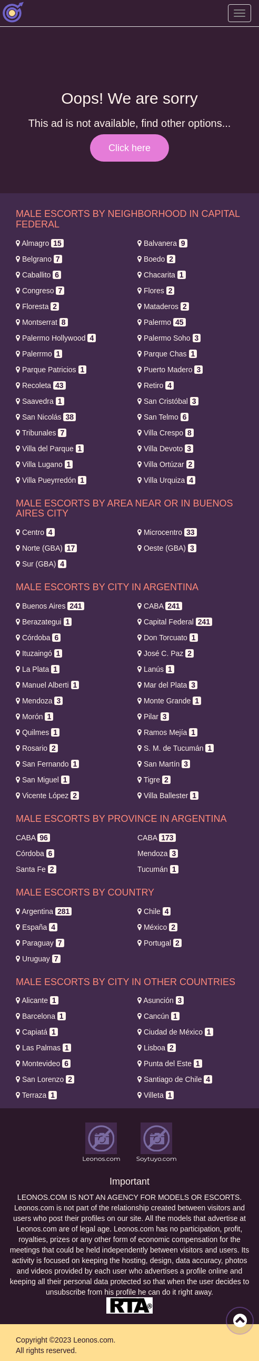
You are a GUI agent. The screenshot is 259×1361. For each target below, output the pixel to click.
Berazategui (44, 622)
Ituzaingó (39, 653)
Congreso (40, 290)
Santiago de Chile (174, 1079)
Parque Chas (167, 354)
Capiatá (37, 1032)
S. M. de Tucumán (175, 748)
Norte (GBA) (46, 548)
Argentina (44, 911)
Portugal (159, 943)
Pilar (153, 716)
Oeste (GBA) (166, 548)
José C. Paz (165, 653)
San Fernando (47, 764)
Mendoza (39, 701)
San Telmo (162, 417)
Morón (34, 716)
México (157, 927)
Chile (154, 911)
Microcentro (167, 532)
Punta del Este (169, 1063)
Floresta (37, 306)
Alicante (37, 1000)
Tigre (154, 780)
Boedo (156, 259)
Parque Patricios (51, 369)
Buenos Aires (50, 606)
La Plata (37, 669)
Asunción (160, 1000)
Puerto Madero (170, 369)
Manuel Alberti (47, 685)
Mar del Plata (167, 685)
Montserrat (42, 322)
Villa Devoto (165, 448)
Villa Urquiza (166, 480)
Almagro (40, 243)
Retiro (155, 385)
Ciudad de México (175, 1032)
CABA (159, 606)
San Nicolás (46, 417)
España (36, 927)
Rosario (37, 748)
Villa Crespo (165, 433)
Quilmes (37, 732)
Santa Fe (36, 869)
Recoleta (41, 385)
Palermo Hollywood (56, 338)
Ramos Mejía (167, 732)
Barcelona (41, 1016)
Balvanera (162, 243)
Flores (155, 290)
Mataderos (163, 306)
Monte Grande (169, 701)
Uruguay (38, 959)
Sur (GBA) (41, 564)
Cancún (158, 1016)
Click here (129, 148)
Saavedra (40, 401)
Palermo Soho (169, 338)
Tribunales (41, 433)
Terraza (36, 1095)
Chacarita (161, 275)
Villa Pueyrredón (51, 480)
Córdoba (38, 637)
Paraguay (40, 943)
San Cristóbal (167, 401)
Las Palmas (43, 1048)
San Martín (163, 764)
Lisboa (156, 1048)
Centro (35, 532)
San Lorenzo (45, 1079)
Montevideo (43, 1063)
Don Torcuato (167, 637)
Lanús (155, 669)
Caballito (38, 275)
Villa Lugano (44, 464)
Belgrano (39, 259)
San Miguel (42, 780)
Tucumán (157, 869)
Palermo (161, 322)
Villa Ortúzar (165, 464)
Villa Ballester (167, 795)
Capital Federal (174, 622)
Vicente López (47, 795)
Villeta (155, 1095)
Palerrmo (39, 354)
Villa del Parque (50, 448)
